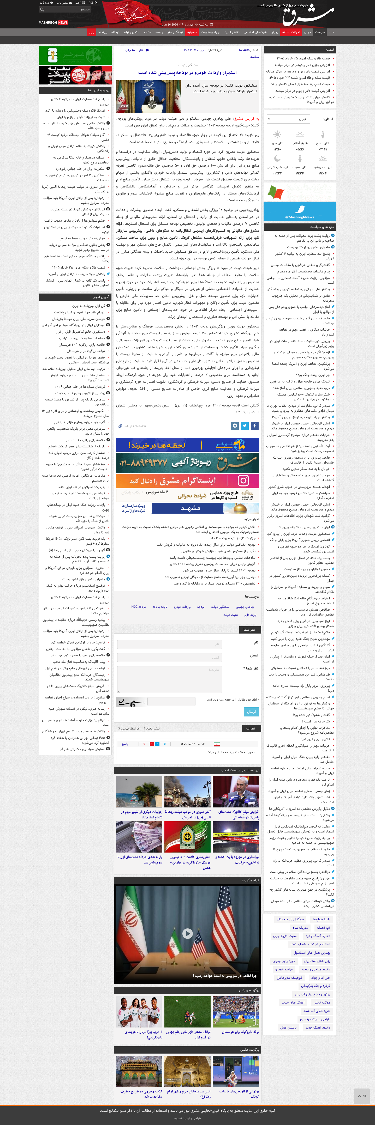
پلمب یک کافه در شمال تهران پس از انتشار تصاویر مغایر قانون (302, 560)
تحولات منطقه (291, 32)
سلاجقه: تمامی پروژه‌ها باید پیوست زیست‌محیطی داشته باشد (212, 557)
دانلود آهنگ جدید (318, 936)
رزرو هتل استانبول (317, 961)
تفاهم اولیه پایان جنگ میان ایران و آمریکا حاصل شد (303, 759)
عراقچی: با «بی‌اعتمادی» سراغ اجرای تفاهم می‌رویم (77, 700)
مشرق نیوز (297, 13)
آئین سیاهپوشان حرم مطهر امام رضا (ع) (189, 1094)
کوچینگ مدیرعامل (289, 978)
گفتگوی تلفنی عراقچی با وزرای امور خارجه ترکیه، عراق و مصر (302, 648)
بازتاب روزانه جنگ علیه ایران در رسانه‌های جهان (78, 507)
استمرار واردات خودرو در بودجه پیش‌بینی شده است (187, 73)
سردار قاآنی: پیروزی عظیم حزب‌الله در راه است (303, 863)
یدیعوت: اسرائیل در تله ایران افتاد (81, 487)
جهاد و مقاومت (210, 32)
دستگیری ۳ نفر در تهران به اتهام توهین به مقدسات (77, 178)
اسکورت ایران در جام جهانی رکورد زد (80, 168)
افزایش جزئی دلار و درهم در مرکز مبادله (302, 65)
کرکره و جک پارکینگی (315, 986)
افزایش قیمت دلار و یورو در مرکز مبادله (302, 90)
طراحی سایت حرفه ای (315, 1019)
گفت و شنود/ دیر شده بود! (311, 715)
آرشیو (80, 3)
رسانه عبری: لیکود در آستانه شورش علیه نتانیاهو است (78, 711)
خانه (331, 32)
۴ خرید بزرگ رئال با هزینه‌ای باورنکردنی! (143, 1035)
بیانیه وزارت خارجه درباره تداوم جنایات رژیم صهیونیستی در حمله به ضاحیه (302, 841)
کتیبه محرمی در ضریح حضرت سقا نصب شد (141, 1094)
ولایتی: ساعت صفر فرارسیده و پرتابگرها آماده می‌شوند (300, 818)
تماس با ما (64, 3)
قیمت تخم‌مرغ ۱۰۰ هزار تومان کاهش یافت (300, 84)
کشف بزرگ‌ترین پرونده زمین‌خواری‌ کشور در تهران (302, 578)
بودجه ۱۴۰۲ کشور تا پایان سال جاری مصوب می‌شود (219, 570)
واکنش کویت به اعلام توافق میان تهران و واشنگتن (78, 149)
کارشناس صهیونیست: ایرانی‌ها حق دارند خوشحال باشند (79, 496)
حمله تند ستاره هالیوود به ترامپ (82, 338)
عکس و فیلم (131, 32)
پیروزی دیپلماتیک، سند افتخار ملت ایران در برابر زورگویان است (302, 344)
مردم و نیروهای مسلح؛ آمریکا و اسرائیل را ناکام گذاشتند (302, 589)
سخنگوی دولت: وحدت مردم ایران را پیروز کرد (298, 533)
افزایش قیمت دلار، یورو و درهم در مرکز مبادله (298, 71)
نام (256, 642)
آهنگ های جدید (293, 1002)
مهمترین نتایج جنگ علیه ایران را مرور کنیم (300, 638)
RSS (93, 3)
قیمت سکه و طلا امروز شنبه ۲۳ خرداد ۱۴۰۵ (299, 77)
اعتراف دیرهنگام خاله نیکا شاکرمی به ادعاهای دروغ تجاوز (306, 601)
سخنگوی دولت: (187, 65)
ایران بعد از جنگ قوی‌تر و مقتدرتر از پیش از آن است (301, 659)
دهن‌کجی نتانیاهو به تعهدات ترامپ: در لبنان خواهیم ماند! (76, 611)
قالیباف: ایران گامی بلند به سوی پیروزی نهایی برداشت (300, 321)
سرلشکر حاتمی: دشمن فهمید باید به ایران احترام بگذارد (303, 496)
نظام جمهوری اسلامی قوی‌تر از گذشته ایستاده (298, 697)
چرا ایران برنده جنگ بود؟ (313, 375)
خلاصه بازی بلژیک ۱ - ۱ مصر (85, 440)
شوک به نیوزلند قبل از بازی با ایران (81, 117)
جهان (307, 32)
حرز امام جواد (320, 978)
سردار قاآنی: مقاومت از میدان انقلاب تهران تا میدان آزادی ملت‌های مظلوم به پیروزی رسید (300, 408)
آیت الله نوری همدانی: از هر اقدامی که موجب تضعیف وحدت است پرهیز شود (300, 449)
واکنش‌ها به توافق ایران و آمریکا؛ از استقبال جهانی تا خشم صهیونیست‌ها (301, 706)
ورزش (274, 32)
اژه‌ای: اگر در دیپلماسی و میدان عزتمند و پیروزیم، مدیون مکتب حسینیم (304, 355)
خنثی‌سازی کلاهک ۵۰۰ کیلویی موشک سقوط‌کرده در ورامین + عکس (305, 397)
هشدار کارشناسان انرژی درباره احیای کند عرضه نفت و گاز (79, 455)
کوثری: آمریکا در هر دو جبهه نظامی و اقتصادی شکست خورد (305, 549)
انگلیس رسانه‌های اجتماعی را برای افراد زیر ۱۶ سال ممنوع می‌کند (75, 413)
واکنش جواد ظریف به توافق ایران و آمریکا (301, 417)
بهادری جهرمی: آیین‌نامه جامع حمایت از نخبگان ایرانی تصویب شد (210, 577)
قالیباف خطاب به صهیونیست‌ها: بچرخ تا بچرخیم (303, 852)
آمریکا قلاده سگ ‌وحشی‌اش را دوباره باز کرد (75, 110)
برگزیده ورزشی (249, 990)
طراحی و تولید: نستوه (187, 1118)
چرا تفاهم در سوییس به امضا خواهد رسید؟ (225, 975)
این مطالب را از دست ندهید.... (237, 770)
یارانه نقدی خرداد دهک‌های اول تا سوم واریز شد (139, 860)
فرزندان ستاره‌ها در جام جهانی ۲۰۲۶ (80, 386)
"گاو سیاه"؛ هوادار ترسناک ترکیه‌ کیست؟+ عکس (78, 137)
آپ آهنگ (323, 928)
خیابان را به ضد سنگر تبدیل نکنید (306, 468)
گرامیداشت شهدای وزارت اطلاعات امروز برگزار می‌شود (300, 518)
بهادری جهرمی (245, 606)
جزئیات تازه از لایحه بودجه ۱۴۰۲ (233, 538)
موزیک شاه (300, 928)
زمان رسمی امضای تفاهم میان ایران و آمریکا (299, 791)
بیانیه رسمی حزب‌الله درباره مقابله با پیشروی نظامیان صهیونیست (76, 622)
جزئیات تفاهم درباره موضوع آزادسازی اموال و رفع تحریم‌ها (300, 437)
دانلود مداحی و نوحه (316, 969)
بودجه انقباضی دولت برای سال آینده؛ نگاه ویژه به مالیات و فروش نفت (206, 544)
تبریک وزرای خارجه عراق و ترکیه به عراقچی (300, 381)
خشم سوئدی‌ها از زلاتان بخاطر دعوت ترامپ (74, 220)
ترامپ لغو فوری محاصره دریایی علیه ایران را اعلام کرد (301, 782)
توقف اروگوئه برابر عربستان (240, 1032)
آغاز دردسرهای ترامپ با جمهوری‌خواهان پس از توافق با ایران (301, 309)
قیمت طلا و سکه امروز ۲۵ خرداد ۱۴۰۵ (303, 58)
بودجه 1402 (138, 606)
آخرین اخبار (101, 297)
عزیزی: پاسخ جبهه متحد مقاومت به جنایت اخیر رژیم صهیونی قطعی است (302, 881)
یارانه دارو (251, 614)
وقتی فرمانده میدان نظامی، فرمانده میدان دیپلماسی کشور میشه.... (302, 904)
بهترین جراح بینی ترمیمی (312, 994)
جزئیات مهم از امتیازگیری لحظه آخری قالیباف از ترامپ (300, 748)
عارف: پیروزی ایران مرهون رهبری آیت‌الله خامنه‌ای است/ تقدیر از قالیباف (303, 460)
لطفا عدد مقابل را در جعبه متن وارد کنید (233, 699)
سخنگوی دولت (220, 606)
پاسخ (125, 743)
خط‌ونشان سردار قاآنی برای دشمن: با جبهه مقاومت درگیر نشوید (77, 467)
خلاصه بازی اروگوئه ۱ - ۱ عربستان (82, 344)
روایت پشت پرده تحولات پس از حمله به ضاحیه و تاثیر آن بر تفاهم (304, 238)
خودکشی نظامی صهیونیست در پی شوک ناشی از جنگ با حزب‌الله (79, 519)
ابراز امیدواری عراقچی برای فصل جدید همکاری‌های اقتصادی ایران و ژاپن (305, 624)
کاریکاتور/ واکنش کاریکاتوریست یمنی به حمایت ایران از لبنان (79, 212)
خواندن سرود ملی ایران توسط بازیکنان (78, 319)
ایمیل (254, 655)
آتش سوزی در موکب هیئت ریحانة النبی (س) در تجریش (188, 814)
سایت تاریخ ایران (284, 936)
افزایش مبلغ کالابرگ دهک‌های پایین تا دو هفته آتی (238, 814)
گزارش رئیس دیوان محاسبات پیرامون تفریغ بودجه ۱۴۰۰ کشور (212, 564)
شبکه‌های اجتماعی (255, 32)
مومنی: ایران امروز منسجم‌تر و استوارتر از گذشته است (303, 478)
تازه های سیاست (322, 227)
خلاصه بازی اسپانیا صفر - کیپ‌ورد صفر (78, 655)
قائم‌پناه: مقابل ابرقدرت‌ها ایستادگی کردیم (300, 632)
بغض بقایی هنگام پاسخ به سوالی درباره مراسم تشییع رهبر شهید (79, 247)
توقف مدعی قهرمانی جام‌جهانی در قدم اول (188, 1035)
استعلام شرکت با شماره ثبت (310, 944)
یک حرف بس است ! (316, 721)
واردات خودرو (182, 606)
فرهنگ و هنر (175, 32)
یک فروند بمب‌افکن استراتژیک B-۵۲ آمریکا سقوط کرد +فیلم (77, 541)
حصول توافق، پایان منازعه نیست (307, 569)
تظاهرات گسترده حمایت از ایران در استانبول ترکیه (76, 230)
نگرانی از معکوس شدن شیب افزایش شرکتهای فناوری (218, 551)
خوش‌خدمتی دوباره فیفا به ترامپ (82, 238)
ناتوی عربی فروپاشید (315, 739)
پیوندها (102, 32)
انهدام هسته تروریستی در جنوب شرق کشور (299, 486)
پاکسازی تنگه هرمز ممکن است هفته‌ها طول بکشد (76, 259)
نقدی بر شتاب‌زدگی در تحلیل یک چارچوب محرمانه (303, 298)
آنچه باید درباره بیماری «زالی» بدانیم (79, 422)
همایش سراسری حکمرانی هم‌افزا (82, 749)
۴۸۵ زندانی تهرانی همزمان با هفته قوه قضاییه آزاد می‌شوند (80, 740)
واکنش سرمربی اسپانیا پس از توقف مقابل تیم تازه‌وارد (77, 530)
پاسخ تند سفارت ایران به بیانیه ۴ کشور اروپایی (304, 256)
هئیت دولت (230, 614)
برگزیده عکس (249, 1050)
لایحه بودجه (159, 606)
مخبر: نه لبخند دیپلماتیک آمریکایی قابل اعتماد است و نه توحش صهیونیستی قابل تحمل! (300, 829)
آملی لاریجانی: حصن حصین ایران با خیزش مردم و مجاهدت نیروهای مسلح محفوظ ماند (302, 426)
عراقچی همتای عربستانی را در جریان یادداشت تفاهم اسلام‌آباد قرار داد (300, 612)
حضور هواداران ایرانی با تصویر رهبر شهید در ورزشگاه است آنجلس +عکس (76, 360)
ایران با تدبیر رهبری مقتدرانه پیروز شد (303, 527)
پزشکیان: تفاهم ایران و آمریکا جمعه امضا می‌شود (303, 366)
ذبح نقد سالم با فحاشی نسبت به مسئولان (300, 668)
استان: (328, 119)
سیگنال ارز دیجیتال (290, 919)
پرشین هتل (288, 1027)
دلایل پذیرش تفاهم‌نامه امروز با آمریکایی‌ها (299, 808)
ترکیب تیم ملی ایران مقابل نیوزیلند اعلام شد (73, 369)
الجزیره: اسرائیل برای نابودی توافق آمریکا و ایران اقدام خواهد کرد (77, 570)
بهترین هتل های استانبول (312, 953)
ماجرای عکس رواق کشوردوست (308, 247)
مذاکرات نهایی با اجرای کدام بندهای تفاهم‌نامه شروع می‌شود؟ (307, 730)
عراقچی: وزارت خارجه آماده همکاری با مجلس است (300, 280)
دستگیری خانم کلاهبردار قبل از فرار (80, 331)
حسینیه (192, 32)
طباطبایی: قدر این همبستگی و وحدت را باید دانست (301, 677)
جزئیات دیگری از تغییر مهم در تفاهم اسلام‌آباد (306, 332)
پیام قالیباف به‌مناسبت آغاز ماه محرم (303, 271)
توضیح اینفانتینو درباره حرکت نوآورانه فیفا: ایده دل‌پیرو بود (77, 588)
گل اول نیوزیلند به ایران (88, 305)
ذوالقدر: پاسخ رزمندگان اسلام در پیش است (300, 871)
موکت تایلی (322, 1002)
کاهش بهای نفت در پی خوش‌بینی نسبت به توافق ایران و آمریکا (301, 100)
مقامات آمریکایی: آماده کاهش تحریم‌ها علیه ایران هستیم (75, 478)
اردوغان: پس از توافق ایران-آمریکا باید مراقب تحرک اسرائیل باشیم (76, 200)
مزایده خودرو (284, 969)
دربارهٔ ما (46, 3)
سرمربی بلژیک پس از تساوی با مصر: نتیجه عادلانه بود (77, 402)
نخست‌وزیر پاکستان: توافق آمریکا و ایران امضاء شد (303, 800)
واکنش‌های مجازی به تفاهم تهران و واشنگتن (298, 289)
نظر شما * (250, 668)
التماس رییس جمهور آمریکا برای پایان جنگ (300, 540)
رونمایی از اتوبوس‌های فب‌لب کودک (239, 1094)
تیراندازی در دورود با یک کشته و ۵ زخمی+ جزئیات (237, 860)
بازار (91, 32)
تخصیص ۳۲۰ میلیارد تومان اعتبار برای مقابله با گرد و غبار (214, 583)
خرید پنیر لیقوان (283, 961)
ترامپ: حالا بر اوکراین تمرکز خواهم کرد (78, 642)
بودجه (201, 606)
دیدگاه (115, 32)
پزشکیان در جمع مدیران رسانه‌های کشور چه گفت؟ (301, 892)
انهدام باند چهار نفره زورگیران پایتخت (79, 312)
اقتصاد (147, 32)
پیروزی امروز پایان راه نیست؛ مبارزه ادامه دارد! (303, 688)
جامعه (159, 32)
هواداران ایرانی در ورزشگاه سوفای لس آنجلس (73, 325)
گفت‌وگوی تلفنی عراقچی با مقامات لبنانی (300, 265)
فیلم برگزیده (250, 880)
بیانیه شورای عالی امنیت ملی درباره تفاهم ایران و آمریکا (302, 771)
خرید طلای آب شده (316, 1011)
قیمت (330, 49)
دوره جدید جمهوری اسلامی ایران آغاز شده (301, 388)
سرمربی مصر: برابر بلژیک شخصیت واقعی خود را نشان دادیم (78, 431)
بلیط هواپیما (321, 919)
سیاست (320, 32)
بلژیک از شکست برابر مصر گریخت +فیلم (77, 446)
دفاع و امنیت (232, 32)
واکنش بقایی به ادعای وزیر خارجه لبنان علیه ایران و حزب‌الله (76, 126)
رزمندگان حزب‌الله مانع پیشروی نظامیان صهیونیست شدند (79, 677)
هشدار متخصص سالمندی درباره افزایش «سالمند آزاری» (79, 378)
